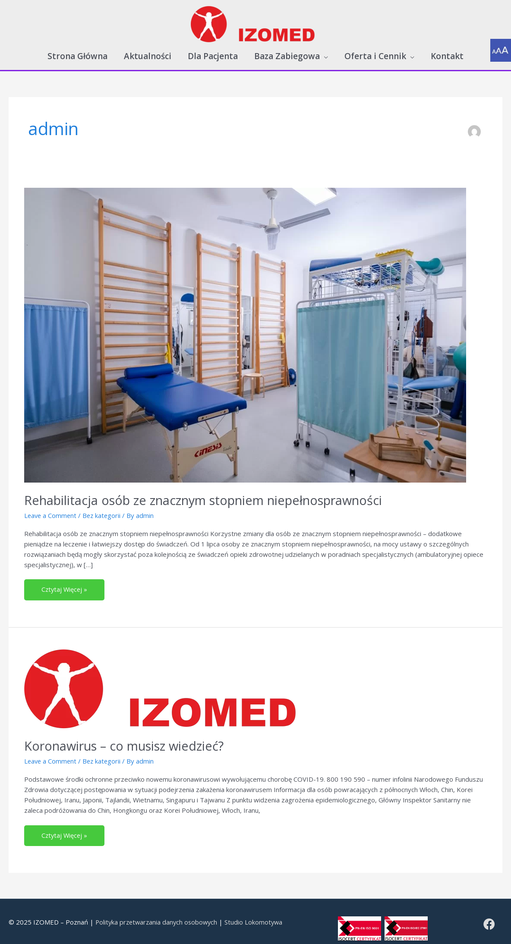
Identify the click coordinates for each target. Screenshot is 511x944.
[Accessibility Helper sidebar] (500, 49)
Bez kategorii (103, 509)
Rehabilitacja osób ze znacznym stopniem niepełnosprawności (214, 494)
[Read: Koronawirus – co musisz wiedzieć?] (166, 682)
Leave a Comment (51, 509)
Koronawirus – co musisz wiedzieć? (130, 739)
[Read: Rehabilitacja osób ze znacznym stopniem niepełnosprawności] (245, 328)
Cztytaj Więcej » (71, 580)
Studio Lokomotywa (258, 916)
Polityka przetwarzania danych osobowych (158, 916)
